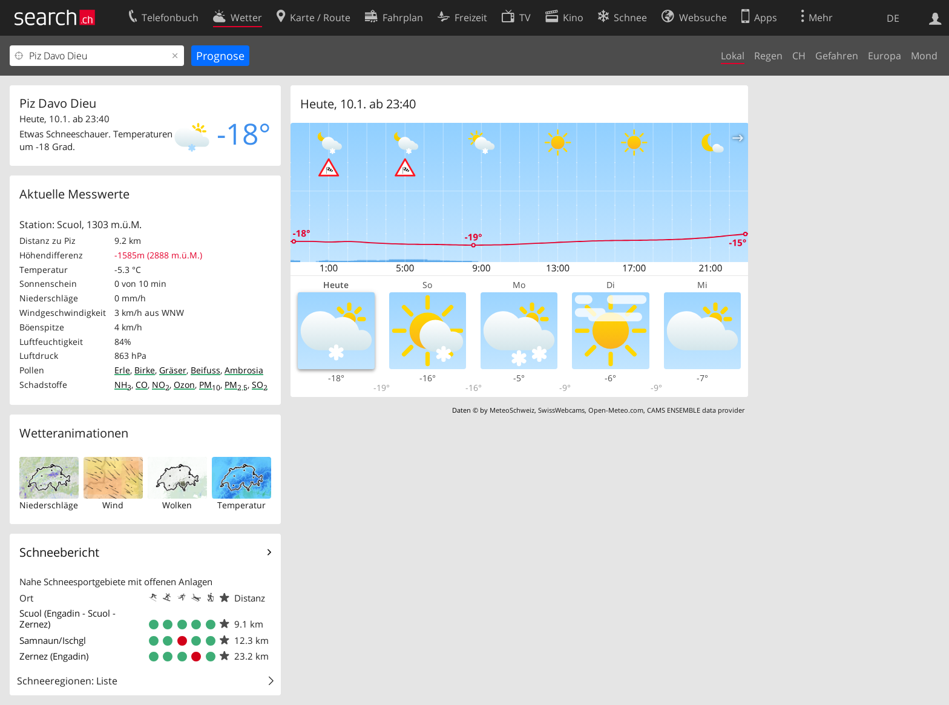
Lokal (732, 55)
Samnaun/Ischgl (52, 640)
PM (209, 384)
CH (799, 55)
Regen (768, 55)
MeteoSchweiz (512, 410)
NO (160, 384)
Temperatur (241, 505)
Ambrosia (244, 370)
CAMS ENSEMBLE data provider (695, 410)
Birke (144, 370)
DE (893, 18)
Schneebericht (59, 552)
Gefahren (836, 55)
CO (142, 384)
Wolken (177, 505)
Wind (112, 505)
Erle (122, 370)
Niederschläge (48, 505)
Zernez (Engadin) (53, 656)
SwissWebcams (561, 410)
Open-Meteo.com (615, 410)
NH (122, 384)
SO (260, 384)
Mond (924, 55)
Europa (884, 55)
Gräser (172, 370)
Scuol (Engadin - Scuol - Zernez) (67, 618)
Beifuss (205, 370)
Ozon (184, 384)
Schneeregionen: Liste (67, 680)
